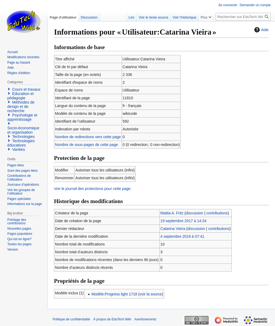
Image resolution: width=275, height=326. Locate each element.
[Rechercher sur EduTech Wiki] (243, 17)
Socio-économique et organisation (23, 130)
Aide (261, 29)
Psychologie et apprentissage (22, 117)
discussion (194, 213)
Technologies (23, 136)
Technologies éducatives (21, 143)
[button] (9, 89)
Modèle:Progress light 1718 (114, 294)
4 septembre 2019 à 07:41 (182, 236)
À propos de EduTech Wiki (112, 319)
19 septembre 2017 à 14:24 (183, 221)
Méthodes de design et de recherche (20, 106)
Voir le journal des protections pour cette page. (93, 188)
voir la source (150, 294)
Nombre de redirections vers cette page (88, 137)
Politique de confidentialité (71, 319)
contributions (216, 213)
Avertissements (145, 319)
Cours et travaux (26, 89)
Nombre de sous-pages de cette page (86, 144)
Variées (18, 149)
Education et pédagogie (20, 95)
